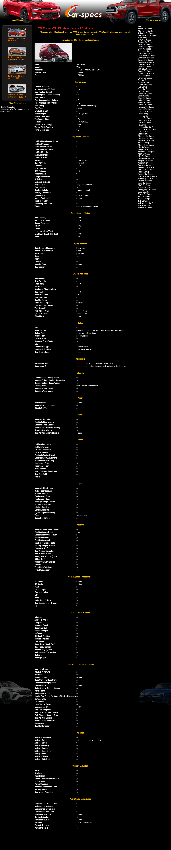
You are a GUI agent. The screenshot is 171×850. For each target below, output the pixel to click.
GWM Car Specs (144, 98)
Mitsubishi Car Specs (147, 158)
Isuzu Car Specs (145, 114)
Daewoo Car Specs (146, 62)
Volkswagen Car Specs (147, 203)
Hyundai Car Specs (146, 109)
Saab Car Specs (144, 183)
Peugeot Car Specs (146, 167)
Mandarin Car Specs (146, 138)
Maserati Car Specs (146, 140)
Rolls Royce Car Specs (147, 176)
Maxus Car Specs (145, 143)
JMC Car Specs (144, 123)
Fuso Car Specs (144, 89)
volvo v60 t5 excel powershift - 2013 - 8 (17, 96)
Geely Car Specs (145, 93)
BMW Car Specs (144, 44)
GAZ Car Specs (144, 91)
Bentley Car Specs (145, 42)
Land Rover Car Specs (147, 129)
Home (140, 26)
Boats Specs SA (8, 107)
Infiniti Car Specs (145, 111)
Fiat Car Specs (144, 80)
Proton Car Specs (145, 172)
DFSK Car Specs (145, 69)
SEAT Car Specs (144, 185)
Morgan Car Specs (145, 161)
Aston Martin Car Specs (147, 35)
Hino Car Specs (144, 102)
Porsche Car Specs (146, 169)
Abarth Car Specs (145, 29)
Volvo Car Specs (145, 205)
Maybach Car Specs (146, 145)
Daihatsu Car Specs (146, 64)
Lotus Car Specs (145, 134)
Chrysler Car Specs (146, 58)
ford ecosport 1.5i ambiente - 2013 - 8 (16, 58)
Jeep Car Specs (144, 120)
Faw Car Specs (144, 76)
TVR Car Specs (144, 201)
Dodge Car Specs (145, 71)
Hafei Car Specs (144, 100)
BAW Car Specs (144, 40)
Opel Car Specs (144, 165)
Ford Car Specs (144, 82)
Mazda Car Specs (145, 147)
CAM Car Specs (144, 49)
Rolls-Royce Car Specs (147, 178)
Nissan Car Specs (145, 163)
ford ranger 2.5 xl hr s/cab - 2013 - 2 (16, 77)
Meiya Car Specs (145, 149)
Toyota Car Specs (145, 199)
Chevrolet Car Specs (146, 55)
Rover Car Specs (145, 181)
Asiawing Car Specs (146, 33)
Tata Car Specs (144, 196)
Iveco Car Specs (145, 116)
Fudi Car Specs (144, 87)
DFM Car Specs (144, 67)
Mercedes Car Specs (146, 152)
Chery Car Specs (145, 53)
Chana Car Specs (145, 51)
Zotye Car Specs (145, 207)
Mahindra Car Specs (146, 136)
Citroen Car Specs (145, 60)
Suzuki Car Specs (145, 194)
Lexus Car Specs (145, 131)
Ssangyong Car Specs (147, 190)
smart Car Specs (145, 187)
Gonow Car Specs (145, 96)
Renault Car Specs (145, 174)
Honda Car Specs (145, 105)
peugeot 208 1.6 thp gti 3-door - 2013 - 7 (16, 39)
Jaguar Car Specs (145, 118)
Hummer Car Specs (146, 107)
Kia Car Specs (144, 125)
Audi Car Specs (144, 38)
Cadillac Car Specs (145, 47)
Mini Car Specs (144, 156)
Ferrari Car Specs (145, 78)
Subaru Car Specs (145, 192)
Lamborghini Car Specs (147, 127)
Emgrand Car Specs (146, 73)
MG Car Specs (144, 154)
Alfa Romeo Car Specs (147, 31)
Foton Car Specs (145, 85)
